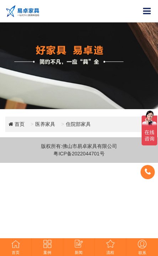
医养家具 (45, 124)
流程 (110, 247)
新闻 (78, 247)
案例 (47, 247)
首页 (15, 247)
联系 (142, 247)
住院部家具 (78, 124)
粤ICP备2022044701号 (78, 153)
